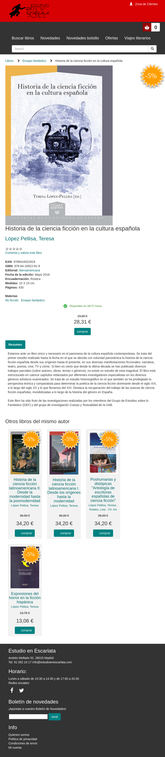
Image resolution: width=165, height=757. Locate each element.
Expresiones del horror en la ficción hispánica (25, 598)
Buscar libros (23, 38)
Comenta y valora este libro (23, 252)
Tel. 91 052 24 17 (20, 662)
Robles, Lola (97, 509)
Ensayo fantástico (34, 60)
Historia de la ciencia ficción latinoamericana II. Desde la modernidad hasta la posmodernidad (25, 490)
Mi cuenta (15, 747)
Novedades (50, 38)
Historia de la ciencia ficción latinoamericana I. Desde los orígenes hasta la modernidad (64, 490)
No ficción (11, 300)
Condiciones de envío (23, 743)
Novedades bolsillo (83, 38)
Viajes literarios (137, 38)
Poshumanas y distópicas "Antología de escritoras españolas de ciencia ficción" (103, 490)
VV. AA (112, 509)
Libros (9, 60)
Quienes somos (19, 734)
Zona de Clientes (146, 4)
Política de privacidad (23, 739)
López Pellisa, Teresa (25, 505)
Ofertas (111, 38)
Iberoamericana (29, 270)
